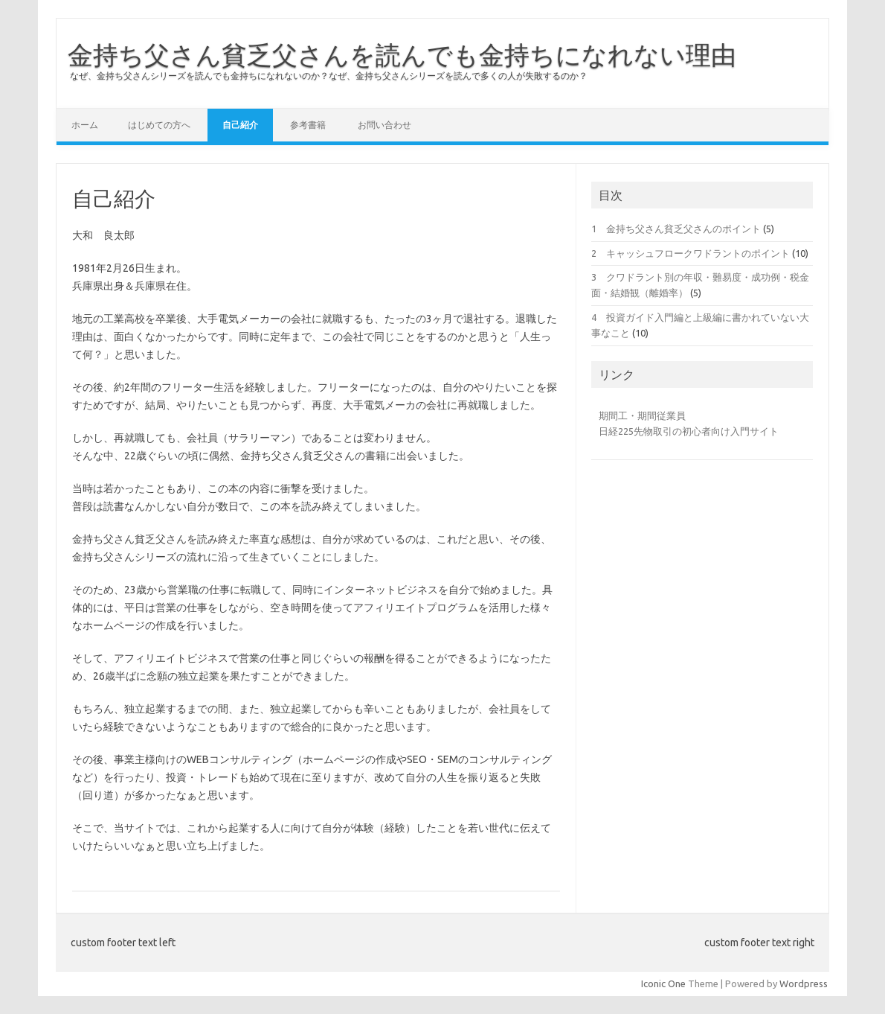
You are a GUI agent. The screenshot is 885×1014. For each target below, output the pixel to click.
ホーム (84, 125)
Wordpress (803, 983)
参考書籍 (308, 125)
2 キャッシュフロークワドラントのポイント (690, 253)
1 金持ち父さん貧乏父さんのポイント (676, 228)
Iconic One (663, 983)
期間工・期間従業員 (642, 415)
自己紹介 (240, 125)
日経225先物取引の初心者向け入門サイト (689, 431)
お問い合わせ (384, 125)
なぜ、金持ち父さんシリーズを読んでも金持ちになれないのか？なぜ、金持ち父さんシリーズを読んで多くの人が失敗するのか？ (329, 75)
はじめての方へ (159, 125)
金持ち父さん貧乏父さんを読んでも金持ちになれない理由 (402, 54)
